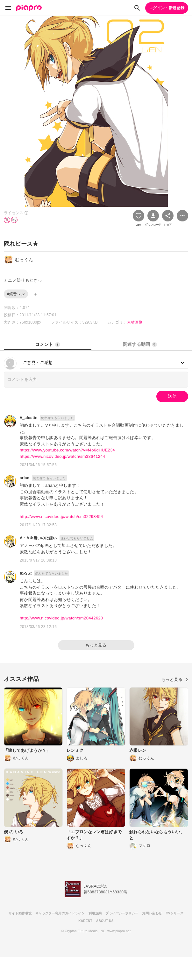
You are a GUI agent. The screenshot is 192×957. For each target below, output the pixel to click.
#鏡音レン (16, 294)
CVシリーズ (174, 913)
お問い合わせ (152, 913)
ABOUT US (105, 921)
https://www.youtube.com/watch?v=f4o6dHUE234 (67, 450)
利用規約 (95, 913)
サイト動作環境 (20, 913)
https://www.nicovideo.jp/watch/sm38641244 (62, 456)
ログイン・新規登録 (166, 8)
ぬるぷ (26, 573)
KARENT (85, 921)
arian (24, 478)
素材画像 (135, 322)
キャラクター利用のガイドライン (60, 913)
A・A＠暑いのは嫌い (38, 538)
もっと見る (96, 645)
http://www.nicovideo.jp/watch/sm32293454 (61, 516)
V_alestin (29, 418)
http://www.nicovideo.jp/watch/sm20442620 (61, 618)
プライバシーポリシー (121, 913)
